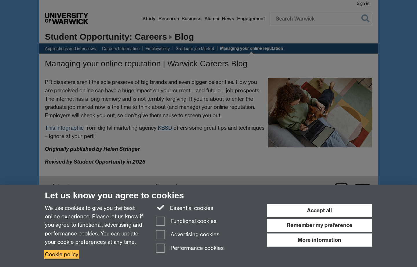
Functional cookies (186, 221)
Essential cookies (184, 207)
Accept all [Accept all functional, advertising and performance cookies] (319, 210)
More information (319, 240)
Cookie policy (61, 254)
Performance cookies (190, 248)
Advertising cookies (188, 235)
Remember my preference (319, 225)
